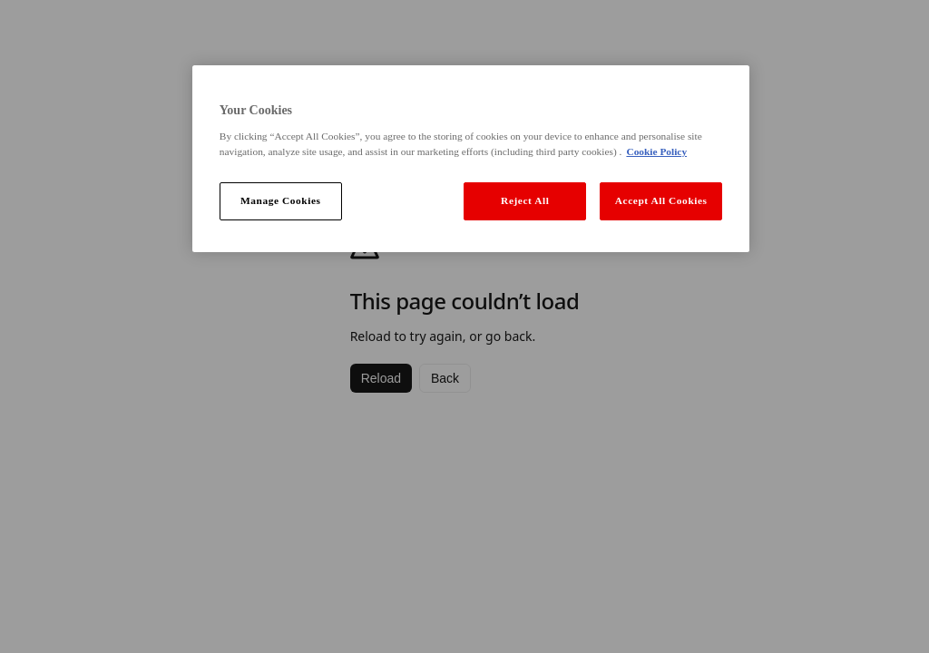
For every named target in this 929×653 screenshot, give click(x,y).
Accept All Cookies (661, 200)
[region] (470, 158)
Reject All (525, 200)
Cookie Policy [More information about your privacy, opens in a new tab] (656, 151)
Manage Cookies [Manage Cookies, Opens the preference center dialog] (280, 200)
